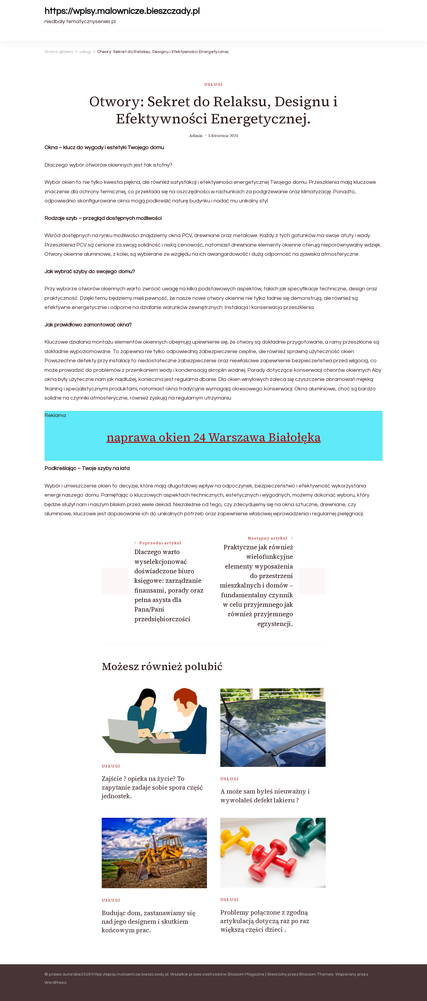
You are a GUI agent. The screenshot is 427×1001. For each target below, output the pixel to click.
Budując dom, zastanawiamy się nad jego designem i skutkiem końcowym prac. (148, 922)
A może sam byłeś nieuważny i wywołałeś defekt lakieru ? (265, 795)
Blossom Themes (316, 974)
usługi (213, 84)
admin (196, 136)
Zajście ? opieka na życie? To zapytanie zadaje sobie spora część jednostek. (152, 787)
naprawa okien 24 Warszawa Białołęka (213, 437)
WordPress (55, 983)
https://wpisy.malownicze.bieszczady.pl (122, 11)
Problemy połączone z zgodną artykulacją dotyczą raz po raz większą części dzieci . (264, 921)
